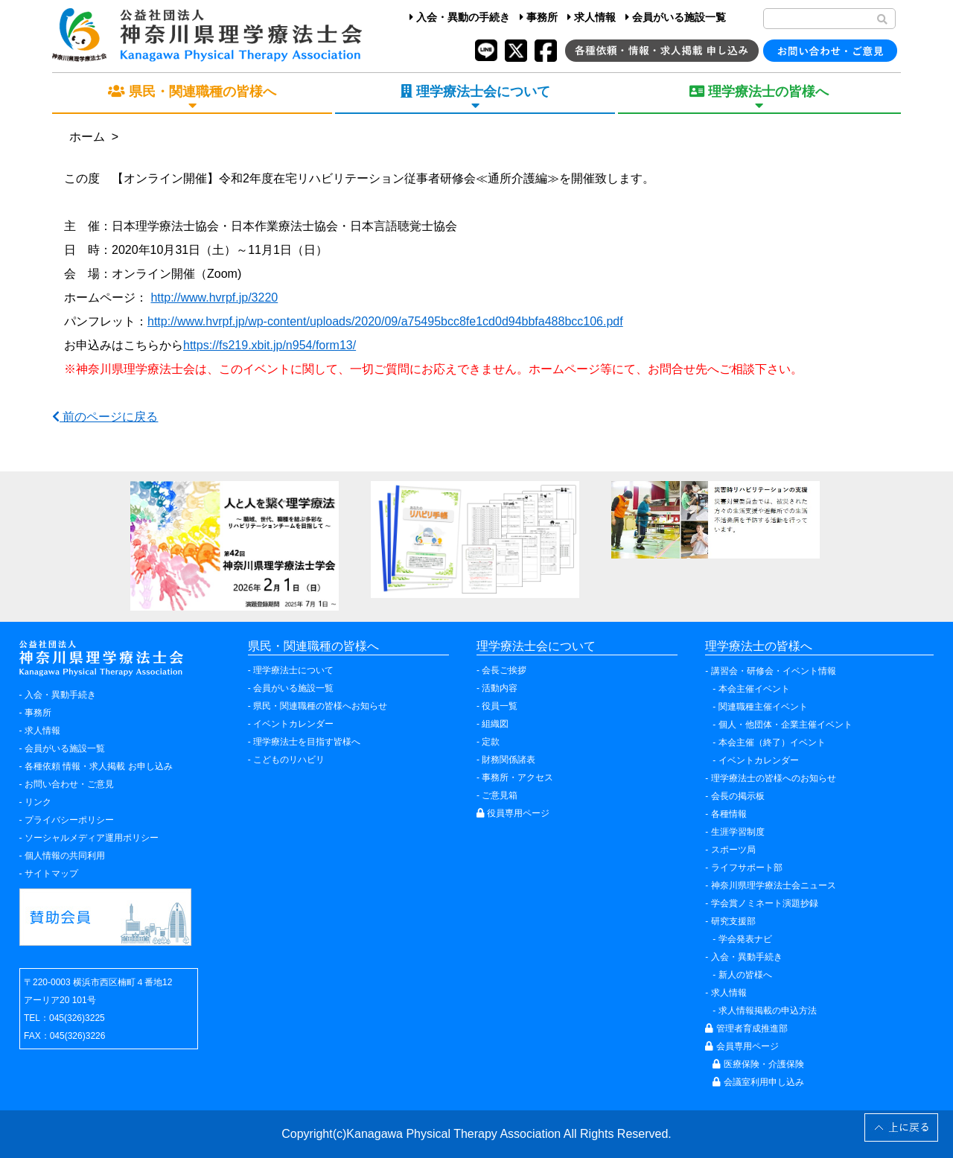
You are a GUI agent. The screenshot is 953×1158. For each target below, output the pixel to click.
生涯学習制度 (738, 832)
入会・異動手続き (60, 695)
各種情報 (729, 814)
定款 (491, 742)
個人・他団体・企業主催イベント (785, 724)
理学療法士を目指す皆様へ (306, 742)
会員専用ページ (741, 1046)
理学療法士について (293, 670)
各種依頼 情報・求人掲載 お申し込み (99, 766)
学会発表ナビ (745, 939)
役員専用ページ (512, 813)
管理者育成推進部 (746, 1028)
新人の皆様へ (745, 975)
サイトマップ (51, 873)
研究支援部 (733, 921)
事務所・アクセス (517, 777)
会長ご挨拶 (504, 670)
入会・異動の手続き (459, 17)
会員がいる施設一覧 (675, 17)
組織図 (495, 724)
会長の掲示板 (738, 796)
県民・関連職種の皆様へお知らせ (320, 706)
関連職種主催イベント (763, 707)
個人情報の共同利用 (65, 855)
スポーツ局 (733, 849)
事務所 (539, 17)
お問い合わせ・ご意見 (69, 784)
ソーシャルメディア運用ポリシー (92, 838)
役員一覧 (499, 706)
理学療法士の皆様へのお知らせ (773, 778)
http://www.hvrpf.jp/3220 (214, 297)
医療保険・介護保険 (758, 1064)
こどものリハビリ (289, 759)
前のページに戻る (105, 416)
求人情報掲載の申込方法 (767, 1010)
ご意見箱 (499, 795)
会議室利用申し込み (758, 1082)
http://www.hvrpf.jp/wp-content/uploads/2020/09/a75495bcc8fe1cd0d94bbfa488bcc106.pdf (385, 321)
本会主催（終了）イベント (772, 742)
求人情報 (591, 17)
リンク (38, 802)
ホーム (87, 136)
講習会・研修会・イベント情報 (773, 671)
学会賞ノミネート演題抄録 (764, 903)
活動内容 (499, 688)
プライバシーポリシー (69, 820)
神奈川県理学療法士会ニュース (773, 885)
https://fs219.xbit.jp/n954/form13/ (269, 345)
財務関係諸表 (508, 759)
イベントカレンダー (293, 724)
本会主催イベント (754, 689)
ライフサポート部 (747, 867)
